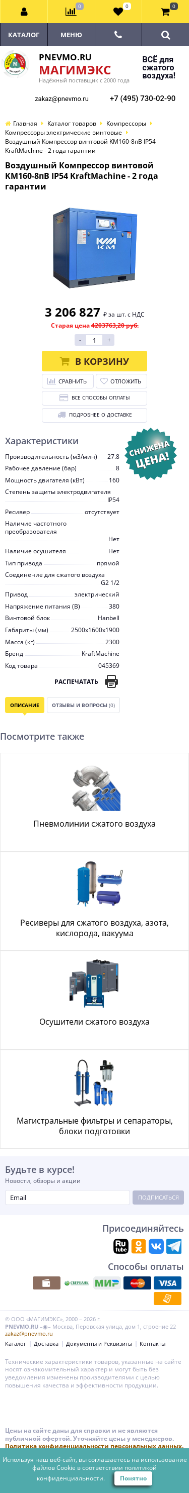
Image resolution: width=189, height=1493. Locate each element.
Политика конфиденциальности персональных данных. (94, 1446)
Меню (71, 34)
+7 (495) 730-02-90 (142, 98)
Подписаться (158, 1197)
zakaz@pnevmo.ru (62, 99)
